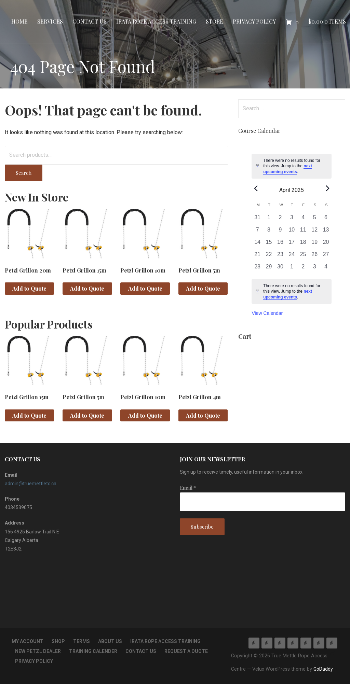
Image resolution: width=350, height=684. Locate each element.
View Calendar (267, 313)
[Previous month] (256, 188)
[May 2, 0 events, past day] (303, 269)
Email (188, 488)
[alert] (292, 166)
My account (27, 641)
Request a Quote (186, 651)
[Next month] (327, 188)
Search (23, 172)
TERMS (81, 641)
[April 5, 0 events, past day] (314, 219)
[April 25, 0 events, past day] (303, 256)
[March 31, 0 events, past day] (257, 219)
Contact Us (89, 21)
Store (214, 21)
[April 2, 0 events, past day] (280, 219)
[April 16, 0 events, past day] (280, 244)
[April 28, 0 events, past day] (257, 269)
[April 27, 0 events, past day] (326, 256)
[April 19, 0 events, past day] (314, 244)
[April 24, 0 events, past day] (291, 256)
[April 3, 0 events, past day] (291, 219)
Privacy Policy (254, 21)
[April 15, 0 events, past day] (268, 244)
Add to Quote (29, 288)
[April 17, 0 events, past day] (291, 244)
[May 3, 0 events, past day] (314, 269)
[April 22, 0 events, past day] (268, 256)
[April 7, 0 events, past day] (257, 232)
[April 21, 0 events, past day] (257, 256)
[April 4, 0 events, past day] (303, 219)
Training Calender (93, 651)
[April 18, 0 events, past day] (303, 244)
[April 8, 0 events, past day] (268, 232)
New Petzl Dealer (38, 651)
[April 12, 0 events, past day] (314, 232)
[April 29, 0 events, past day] (268, 269)
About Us (110, 641)
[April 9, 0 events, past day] (280, 232)
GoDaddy (323, 669)
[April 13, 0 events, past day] (326, 232)
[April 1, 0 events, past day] (268, 219)
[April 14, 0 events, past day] (257, 244)
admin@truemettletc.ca (30, 483)
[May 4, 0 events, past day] (326, 269)
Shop (58, 641)
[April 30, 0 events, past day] (280, 269)
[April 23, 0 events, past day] (280, 256)
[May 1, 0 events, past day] (291, 269)
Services (50, 21)
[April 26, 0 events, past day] (314, 256)
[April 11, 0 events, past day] (303, 232)
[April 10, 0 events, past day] (291, 232)
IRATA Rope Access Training (156, 21)
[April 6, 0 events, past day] (326, 219)
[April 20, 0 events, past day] (326, 244)
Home (19, 21)
